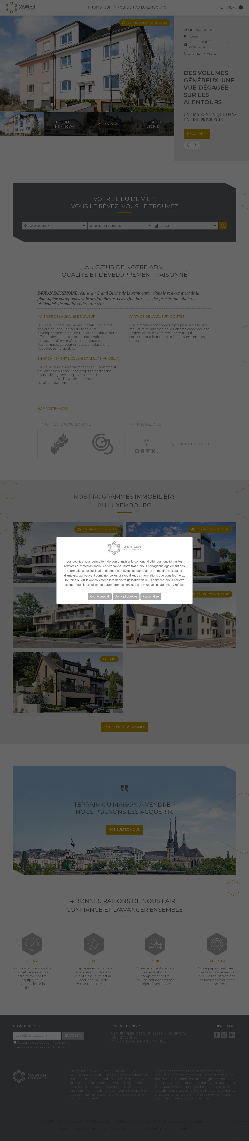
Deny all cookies (126, 596)
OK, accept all (100, 596)
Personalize (151, 596)
